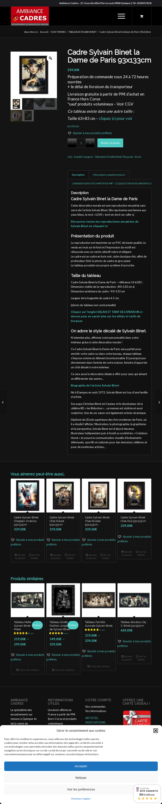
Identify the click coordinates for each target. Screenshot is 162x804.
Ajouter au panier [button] (20, 556)
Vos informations (95, 711)
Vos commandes (95, 706)
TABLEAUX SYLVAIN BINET (109, 156)
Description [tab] (78, 174)
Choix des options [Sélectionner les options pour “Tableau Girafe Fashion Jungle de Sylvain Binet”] (63, 670)
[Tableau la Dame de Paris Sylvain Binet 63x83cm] (3, 402)
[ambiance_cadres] (30, 16)
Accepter (81, 766)
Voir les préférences (81, 789)
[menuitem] (120, 16)
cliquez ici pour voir (115, 118)
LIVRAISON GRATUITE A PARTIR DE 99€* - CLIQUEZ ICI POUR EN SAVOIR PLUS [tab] (112, 183)
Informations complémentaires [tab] (109, 174)
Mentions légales (81, 798)
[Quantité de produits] (81, 143)
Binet (138, 156)
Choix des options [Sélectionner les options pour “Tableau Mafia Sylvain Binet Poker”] (27, 670)
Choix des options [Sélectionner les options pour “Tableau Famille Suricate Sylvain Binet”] (98, 666)
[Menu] (119, 16)
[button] (156, 731)
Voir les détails (34, 556)
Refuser (81, 777)
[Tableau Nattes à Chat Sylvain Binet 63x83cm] (158, 402)
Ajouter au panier (110, 142)
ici (106, 226)
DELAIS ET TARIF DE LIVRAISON (118, 312)
